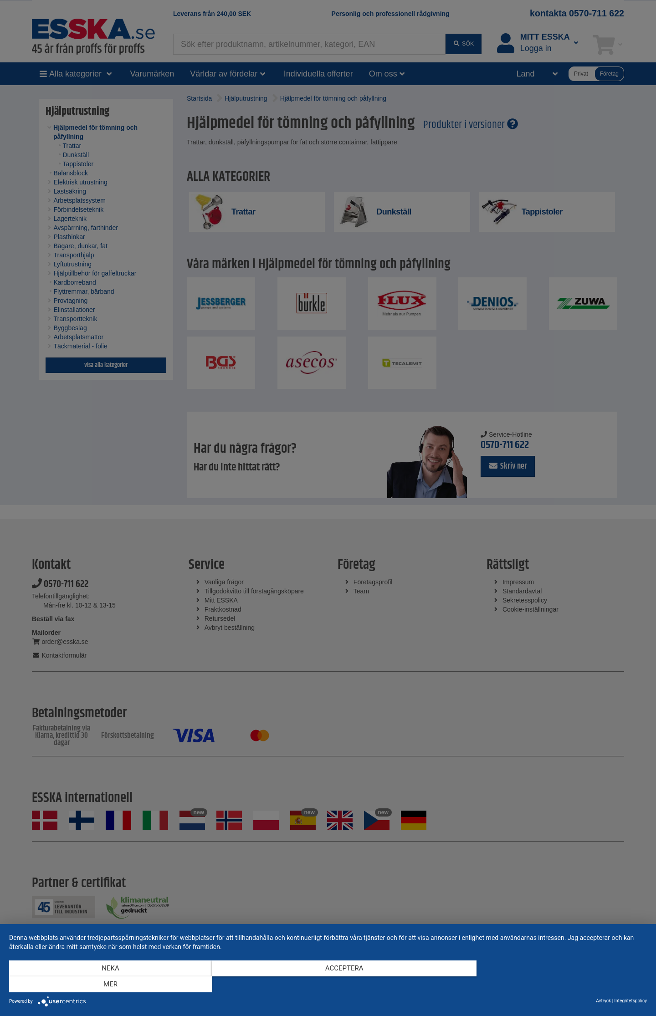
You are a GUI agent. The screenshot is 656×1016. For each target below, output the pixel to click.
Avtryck (603, 1000)
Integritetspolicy (631, 1000)
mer (551, 984)
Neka (104, 984)
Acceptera (328, 984)
